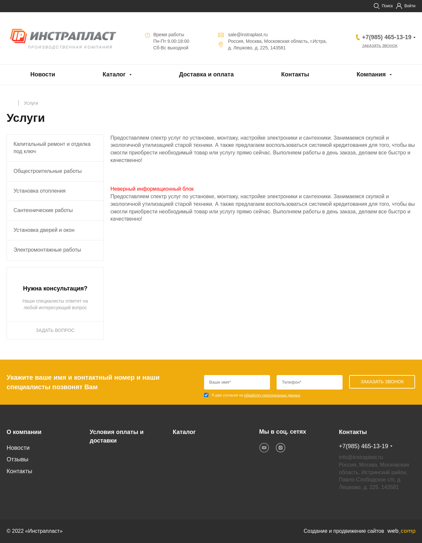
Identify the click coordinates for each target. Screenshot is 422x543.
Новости (42, 74)
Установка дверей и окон (44, 230)
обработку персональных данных (272, 395)
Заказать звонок (380, 46)
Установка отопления (40, 191)
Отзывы (17, 459)
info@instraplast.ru (361, 457)
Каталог (114, 74)
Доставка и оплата (206, 74)
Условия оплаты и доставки (116, 436)
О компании (24, 432)
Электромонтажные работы (47, 250)
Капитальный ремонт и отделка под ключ (52, 147)
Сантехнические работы (43, 210)
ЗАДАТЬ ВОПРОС (55, 330)
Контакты (295, 74)
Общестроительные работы (48, 171)
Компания (371, 74)
